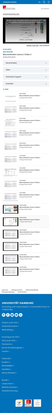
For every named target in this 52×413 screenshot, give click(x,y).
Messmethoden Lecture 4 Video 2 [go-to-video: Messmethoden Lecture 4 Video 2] (29, 96)
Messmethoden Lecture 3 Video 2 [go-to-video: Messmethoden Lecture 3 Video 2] (29, 182)
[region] (26, 63)
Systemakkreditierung (46, 400)
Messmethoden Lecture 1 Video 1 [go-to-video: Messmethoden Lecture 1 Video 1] (29, 269)
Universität (6, 358)
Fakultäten (6, 369)
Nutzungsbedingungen (8, 292)
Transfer (5, 351)
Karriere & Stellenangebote (12, 348)
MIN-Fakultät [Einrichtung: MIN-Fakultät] (8, 52)
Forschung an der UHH (10, 337)
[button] (39, 2)
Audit (26, 400)
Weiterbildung (7, 330)
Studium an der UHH (9, 322)
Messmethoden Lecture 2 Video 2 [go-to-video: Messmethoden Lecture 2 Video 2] (29, 232)
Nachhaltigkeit (7, 366)
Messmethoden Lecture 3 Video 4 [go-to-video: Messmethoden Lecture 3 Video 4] (29, 158)
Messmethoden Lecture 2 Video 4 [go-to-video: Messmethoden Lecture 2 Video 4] (29, 207)
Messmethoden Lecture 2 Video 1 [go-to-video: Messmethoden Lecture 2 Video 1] (29, 244)
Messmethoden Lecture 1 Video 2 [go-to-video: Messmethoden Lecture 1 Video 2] (29, 257)
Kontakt (5, 380)
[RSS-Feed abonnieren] (3, 89)
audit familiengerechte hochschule (19, 402)
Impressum (5, 290)
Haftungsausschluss (16, 290)
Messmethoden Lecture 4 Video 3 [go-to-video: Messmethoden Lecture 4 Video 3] (29, 133)
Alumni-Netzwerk (8, 373)
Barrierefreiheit (22, 292)
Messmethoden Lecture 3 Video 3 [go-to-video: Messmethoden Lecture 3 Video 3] (29, 170)
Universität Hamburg (10, 2)
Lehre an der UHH (8, 340)
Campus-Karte (7, 383)
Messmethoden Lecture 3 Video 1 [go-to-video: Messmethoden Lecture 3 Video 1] (29, 195)
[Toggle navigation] (48, 2)
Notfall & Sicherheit (9, 387)
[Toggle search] (44, 2)
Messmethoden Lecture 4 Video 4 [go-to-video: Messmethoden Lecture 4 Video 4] (29, 120)
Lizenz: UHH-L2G (33, 45)
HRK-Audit (37, 400)
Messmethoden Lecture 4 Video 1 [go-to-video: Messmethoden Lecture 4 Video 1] (29, 145)
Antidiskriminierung (9, 391)
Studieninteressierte (9, 326)
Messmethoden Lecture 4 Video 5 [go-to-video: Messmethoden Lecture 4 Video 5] (29, 108)
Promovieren (6, 344)
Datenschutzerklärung (32, 290)
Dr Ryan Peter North (9, 57)
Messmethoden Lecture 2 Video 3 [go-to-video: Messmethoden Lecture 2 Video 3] (29, 220)
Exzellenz (5, 362)
